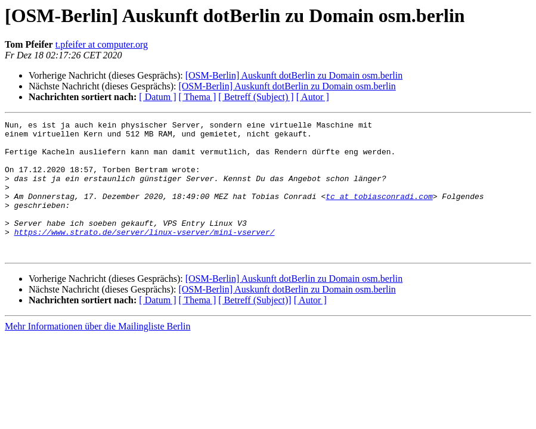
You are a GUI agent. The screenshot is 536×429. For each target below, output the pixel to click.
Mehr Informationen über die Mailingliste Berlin (97, 353)
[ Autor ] (312, 97)
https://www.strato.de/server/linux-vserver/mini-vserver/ (144, 255)
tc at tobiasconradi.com (379, 212)
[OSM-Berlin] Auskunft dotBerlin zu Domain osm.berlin (293, 75)
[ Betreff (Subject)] (254, 327)
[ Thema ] (197, 97)
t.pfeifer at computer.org (101, 44)
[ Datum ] (157, 97)
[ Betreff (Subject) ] (255, 97)
